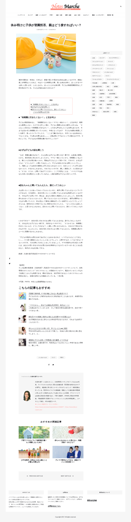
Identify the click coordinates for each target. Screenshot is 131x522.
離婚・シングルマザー (98, 15)
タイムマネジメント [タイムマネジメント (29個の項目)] (97, 65)
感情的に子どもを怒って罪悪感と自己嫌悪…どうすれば (48, 340)
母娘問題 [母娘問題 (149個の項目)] (109, 104)
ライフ (53, 357)
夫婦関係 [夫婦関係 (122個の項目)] (102, 93)
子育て (51, 15)
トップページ (21, 15)
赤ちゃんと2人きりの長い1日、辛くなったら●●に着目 (48, 328)
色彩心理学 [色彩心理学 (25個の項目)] (106, 111)
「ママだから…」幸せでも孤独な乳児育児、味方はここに (49, 305)
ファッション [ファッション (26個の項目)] (110, 68)
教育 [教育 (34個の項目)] (101, 104)
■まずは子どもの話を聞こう (40, 107)
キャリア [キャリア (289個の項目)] (102, 58)
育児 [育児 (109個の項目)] (108, 108)
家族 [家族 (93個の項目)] (116, 97)
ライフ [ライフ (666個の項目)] (107, 76)
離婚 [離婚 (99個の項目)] (93, 115)
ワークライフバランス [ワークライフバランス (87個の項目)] (113, 79)
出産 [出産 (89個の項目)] (93, 93)
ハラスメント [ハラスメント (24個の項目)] (111, 65)
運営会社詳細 (92, 500)
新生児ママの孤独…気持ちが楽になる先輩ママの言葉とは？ (50, 317)
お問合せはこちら (54, 506)
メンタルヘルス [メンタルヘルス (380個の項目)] (108, 72)
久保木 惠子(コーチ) (42, 29)
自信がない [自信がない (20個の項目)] (95, 111)
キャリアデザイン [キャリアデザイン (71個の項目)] (114, 58)
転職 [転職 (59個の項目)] (115, 111)
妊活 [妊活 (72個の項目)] (101, 97)
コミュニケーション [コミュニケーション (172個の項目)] (97, 61)
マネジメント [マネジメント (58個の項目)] (96, 72)
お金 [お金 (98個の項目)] (93, 58)
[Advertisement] (107, 34)
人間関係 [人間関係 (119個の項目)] (104, 83)
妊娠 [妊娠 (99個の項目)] (93, 97)
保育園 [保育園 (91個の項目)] (116, 86)
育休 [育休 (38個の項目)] (101, 108)
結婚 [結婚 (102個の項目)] (93, 108)
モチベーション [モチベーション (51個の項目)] (96, 76)
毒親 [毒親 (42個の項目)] (117, 104)
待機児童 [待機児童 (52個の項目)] (102, 101)
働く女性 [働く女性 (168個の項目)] (110, 90)
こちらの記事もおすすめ (41, 112)
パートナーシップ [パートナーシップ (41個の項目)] (97, 68)
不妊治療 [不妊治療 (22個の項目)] (94, 83)
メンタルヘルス (42, 357)
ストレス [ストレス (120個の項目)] (110, 61)
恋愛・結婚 (68, 15)
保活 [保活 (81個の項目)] (108, 86)
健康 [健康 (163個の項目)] (93, 90)
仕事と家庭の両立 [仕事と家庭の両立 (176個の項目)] (97, 86)
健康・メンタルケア (41, 15)
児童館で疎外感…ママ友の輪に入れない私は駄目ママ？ (48, 293)
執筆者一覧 (110, 15)
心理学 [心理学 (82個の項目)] (111, 101)
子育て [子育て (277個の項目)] (108, 97)
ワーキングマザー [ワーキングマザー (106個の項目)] (97, 79)
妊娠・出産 (59, 15)
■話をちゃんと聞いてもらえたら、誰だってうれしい (48, 109)
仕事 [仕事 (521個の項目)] (113, 83)
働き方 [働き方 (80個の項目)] (101, 90)
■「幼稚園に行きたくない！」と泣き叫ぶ (45, 104)
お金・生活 (77, 15)
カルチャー (86, 15)
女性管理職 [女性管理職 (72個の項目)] (112, 93)
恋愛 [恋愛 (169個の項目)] (93, 104)
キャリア (30, 15)
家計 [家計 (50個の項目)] (93, 101)
